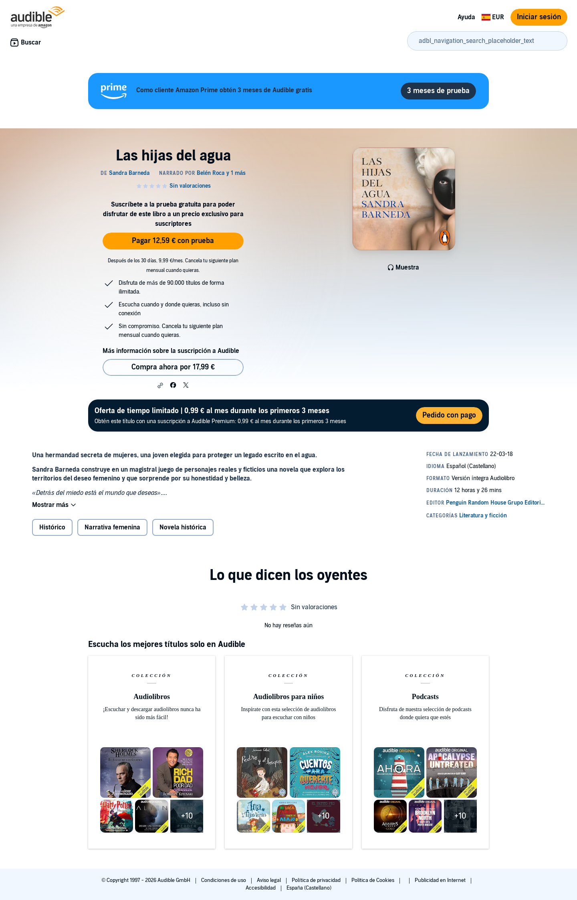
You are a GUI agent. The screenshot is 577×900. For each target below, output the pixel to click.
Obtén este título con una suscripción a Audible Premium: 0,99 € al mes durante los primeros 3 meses (220, 415)
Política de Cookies (373, 880)
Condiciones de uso (224, 880)
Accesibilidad (261, 888)
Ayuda (466, 17)
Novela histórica (182, 527)
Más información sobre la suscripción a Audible (171, 351)
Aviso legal (269, 880)
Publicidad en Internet (441, 880)
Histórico (52, 527)
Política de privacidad (317, 880)
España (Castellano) (308, 888)
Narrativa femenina (112, 527)
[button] (160, 385)
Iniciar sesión (539, 17)
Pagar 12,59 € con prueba (173, 241)
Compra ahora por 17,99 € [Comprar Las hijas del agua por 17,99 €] (173, 367)
